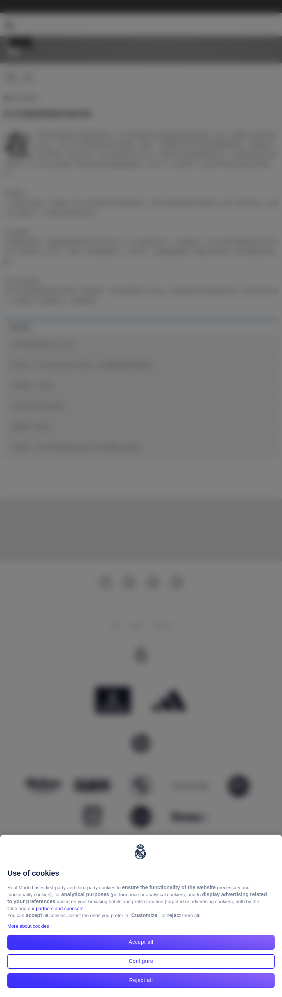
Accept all (141, 942)
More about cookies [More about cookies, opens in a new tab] (28, 926)
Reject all (141, 980)
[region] (141, 916)
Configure (141, 961)
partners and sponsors (59, 908)
